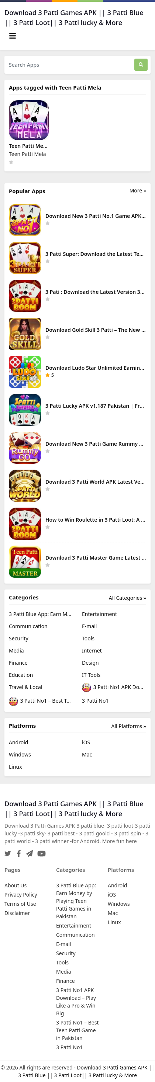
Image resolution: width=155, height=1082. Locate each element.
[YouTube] (40, 851)
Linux (15, 766)
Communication (28, 626)
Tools (88, 638)
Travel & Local (25, 686)
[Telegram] (28, 851)
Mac (87, 754)
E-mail (89, 626)
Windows (20, 754)
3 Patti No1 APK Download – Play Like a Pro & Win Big (114, 687)
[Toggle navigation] (12, 36)
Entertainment (99, 613)
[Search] (141, 65)
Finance (18, 662)
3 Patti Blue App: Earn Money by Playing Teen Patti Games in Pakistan (41, 613)
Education (21, 674)
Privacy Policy (20, 894)
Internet (92, 650)
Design (90, 662)
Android (18, 742)
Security (18, 638)
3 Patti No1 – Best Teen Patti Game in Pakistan (41, 701)
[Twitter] (7, 851)
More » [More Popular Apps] (138, 190)
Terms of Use (20, 903)
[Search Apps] (69, 65)
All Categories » (127, 597)
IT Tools (91, 674)
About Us (15, 885)
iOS (86, 742)
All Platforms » (128, 726)
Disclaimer (17, 912)
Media (16, 650)
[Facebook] (17, 851)
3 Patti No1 (95, 700)
